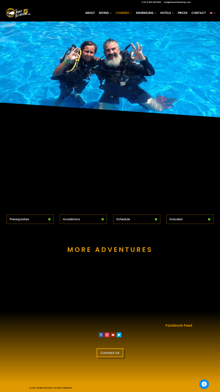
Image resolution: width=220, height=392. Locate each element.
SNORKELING (144, 13)
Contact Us (110, 353)
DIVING (104, 13)
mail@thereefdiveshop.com (177, 2)
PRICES (183, 13)
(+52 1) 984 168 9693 (151, 2)
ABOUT (90, 13)
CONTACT (198, 13)
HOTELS (165, 13)
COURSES (122, 13)
